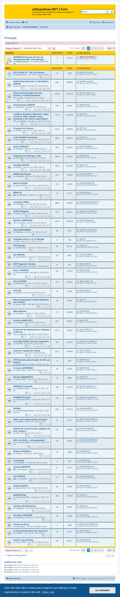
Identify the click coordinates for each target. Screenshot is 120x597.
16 (45, 151)
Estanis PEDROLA (22, 451)
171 (40, 207)
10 (42, 316)
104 (40, 89)
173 (48, 207)
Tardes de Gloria (21, 524)
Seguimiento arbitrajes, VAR (27, 156)
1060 (43, 101)
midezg (82, 506)
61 (35, 216)
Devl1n (19, 167)
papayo (82, 165)
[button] (83, 48)
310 (31, 337)
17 (48, 151)
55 (48, 179)
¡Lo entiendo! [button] (102, 590)
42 (48, 436)
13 (35, 151)
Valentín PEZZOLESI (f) (24, 506)
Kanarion (19, 353)
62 (38, 216)
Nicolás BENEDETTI (23, 377)
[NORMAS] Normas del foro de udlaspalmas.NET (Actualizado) (28, 58)
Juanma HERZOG (21, 467)
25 (48, 286)
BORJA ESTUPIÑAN (88, 419)
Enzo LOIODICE (21, 270)
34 (42, 110)
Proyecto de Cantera (23, 128)
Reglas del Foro (12, 43)
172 (44, 207)
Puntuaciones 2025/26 (24, 105)
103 (36, 89)
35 (45, 110)
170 (36, 207)
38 (35, 436)
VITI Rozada (19, 245)
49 (38, 404)
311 (36, 337)
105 (44, 89)
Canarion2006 (85, 146)
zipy (21, 98)
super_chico (20, 213)
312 (40, 337)
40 (42, 436)
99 (36, 133)
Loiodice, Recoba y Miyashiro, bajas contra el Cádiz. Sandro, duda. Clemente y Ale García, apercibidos (31, 116)
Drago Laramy (21, 266)
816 (44, 226)
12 (48, 316)
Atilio (18, 241)
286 (36, 170)
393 (44, 161)
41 (45, 436)
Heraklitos (20, 176)
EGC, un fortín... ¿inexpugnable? (29, 440)
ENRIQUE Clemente (22, 386)
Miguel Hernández (87, 57)
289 (48, 170)
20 (35, 188)
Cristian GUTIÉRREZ (23, 368)
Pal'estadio (84, 451)
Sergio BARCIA (20, 486)
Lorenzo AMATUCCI (23, 320)
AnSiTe (19, 130)
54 (45, 179)
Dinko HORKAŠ (20, 146)
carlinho (83, 377)
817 (48, 226)
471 (44, 124)
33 (38, 110)
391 (36, 161)
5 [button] (102, 48)
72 (42, 356)
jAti (17, 433)
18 (48, 393)
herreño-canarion (86, 386)
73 (45, 356)
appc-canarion (85, 281)
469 (36, 124)
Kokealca (23, 121)
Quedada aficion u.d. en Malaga (28, 239)
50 (42, 404)
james (82, 299)
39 (38, 436)
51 (35, 179)
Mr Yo (82, 128)
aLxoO (82, 114)
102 (31, 89)
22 (42, 188)
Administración (22, 61)
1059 (38, 101)
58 (48, 346)
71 (38, 356)
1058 (33, 101)
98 (33, 133)
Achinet (19, 533)
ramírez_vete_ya (86, 93)
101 (44, 133)
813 (31, 226)
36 (48, 110)
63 (42, 216)
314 (48, 337)
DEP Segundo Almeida (24, 264)
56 (42, 346)
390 (31, 161)
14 (38, 151)
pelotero (83, 320)
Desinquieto (84, 192)
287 (40, 170)
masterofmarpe (85, 220)
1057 (28, 101)
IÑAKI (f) (17, 192)
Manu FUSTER (20, 183)
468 (31, 124)
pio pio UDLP (21, 74)
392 (40, 161)
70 (35, 356)
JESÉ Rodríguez (21, 211)
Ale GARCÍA (19, 476)
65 (48, 216)
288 (44, 170)
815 (40, 226)
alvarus (82, 245)
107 (44, 142)
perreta (22, 223)
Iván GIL (17, 290)
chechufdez (20, 526)
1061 (47, 101)
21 (38, 188)
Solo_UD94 (84, 350)
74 (48, 356)
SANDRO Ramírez (22, 397)
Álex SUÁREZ (20, 281)
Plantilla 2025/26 (21, 165)
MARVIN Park (19, 495)
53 (42, 179)
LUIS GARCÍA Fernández (25, 137)
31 (38, 277)
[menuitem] (25, 22)
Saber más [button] (48, 592)
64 (45, 216)
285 (31, 170)
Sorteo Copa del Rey (23, 540)
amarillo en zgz (85, 72)
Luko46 (19, 344)
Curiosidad (18, 460)
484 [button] (109, 48)
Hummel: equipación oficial (26, 351)
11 (45, 316)
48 (35, 404)
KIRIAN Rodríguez (22, 174)
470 (40, 124)
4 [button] (99, 48)
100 (40, 133)
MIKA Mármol (19, 311)
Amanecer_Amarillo (87, 211)
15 (42, 151)
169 (31, 207)
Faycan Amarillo (22, 272)
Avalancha (20, 107)
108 (48, 142)
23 (45, 188)
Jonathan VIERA (21, 202)
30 (35, 277)
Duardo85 (83, 311)
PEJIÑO (17, 408)
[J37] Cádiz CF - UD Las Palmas (28, 72)
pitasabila (83, 156)
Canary (82, 137)
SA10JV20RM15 (86, 183)
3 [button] (95, 48)
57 (45, 346)
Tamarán (19, 158)
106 (48, 89)
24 (48, 188)
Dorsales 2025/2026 (22, 515)
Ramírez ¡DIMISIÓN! (23, 220)
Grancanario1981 (23, 388)
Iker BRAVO (19, 255)
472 (48, 124)
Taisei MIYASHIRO (22, 230)
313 (44, 337)
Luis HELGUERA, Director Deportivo (31, 341)
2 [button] (91, 48)
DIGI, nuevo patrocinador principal (30, 419)
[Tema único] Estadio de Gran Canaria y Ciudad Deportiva (27, 94)
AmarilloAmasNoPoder (88, 202)
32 (35, 110)
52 (38, 179)
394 (48, 161)
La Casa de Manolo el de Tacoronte (30, 531)
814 (36, 226)
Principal (10, 38)
